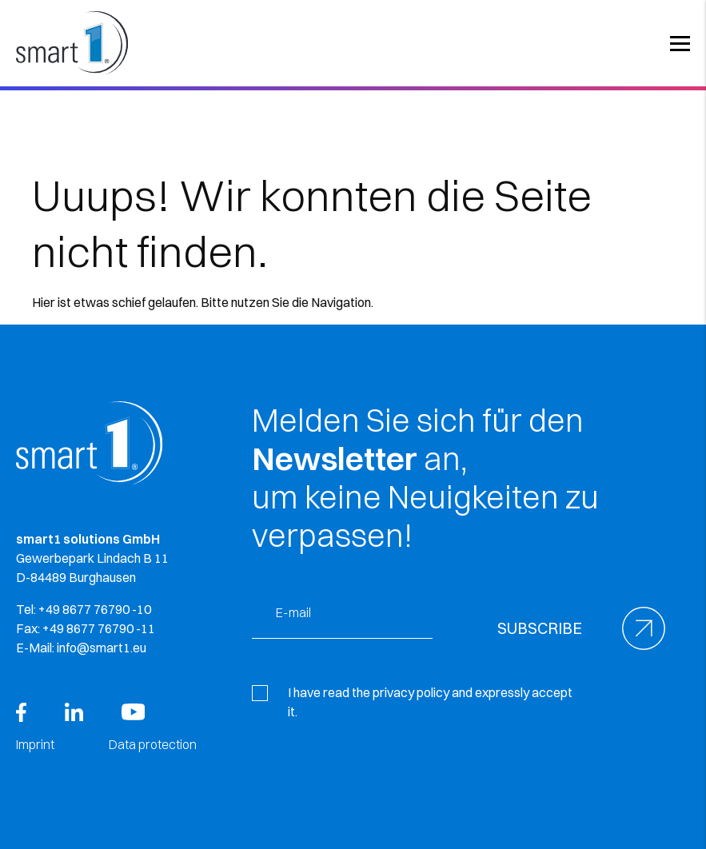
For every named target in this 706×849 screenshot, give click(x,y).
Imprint (35, 744)
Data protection (153, 744)
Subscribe (539, 628)
